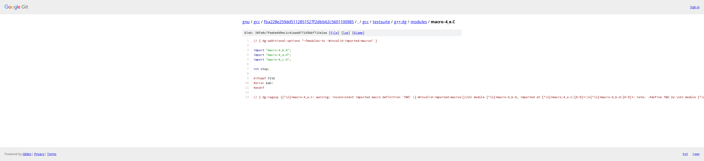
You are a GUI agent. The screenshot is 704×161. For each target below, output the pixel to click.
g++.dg (400, 21)
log (345, 33)
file (334, 33)
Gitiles (27, 154)
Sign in (695, 7)
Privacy (39, 154)
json (696, 154)
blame (358, 33)
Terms (51, 154)
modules (418, 21)
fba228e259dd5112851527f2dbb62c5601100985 (309, 21)
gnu (246, 21)
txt (685, 154)
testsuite (381, 21)
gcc (256, 21)
